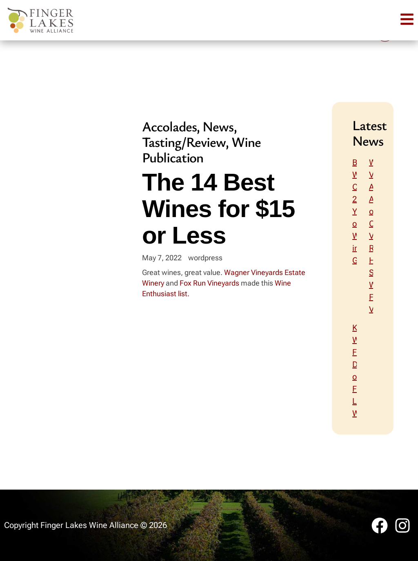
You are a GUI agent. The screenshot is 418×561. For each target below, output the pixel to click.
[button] (407, 19)
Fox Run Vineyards (209, 283)
